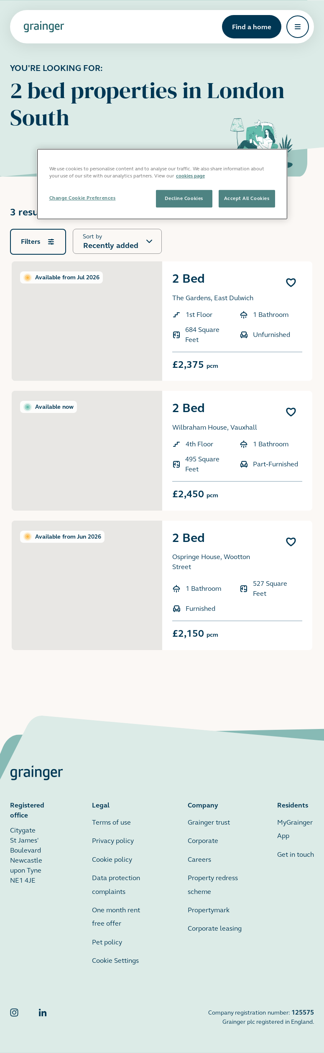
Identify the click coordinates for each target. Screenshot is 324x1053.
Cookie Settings (115, 960)
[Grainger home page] (43, 27)
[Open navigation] (297, 26)
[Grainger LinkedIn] (42, 1016)
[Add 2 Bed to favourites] (291, 282)
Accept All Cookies (247, 198)
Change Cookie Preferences (82, 198)
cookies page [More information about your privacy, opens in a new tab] (190, 176)
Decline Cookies (184, 198)
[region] (162, 184)
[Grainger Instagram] (14, 1016)
